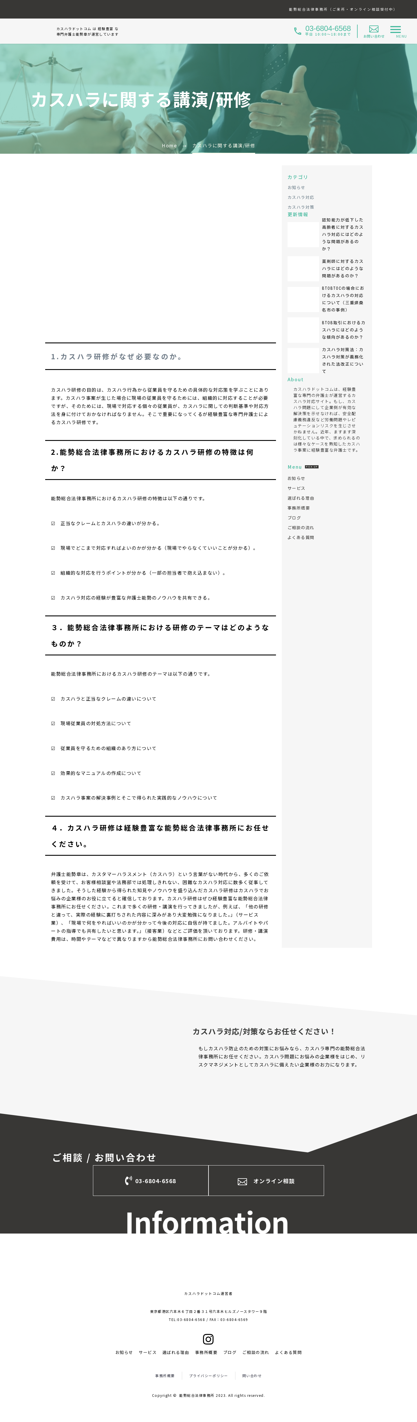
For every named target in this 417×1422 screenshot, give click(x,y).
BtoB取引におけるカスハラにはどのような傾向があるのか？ (344, 330)
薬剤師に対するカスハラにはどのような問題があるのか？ (343, 268)
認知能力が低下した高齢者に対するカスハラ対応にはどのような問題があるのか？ (343, 234)
